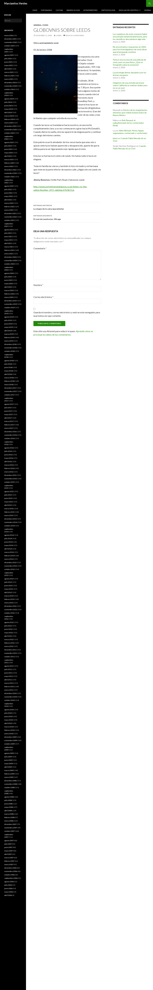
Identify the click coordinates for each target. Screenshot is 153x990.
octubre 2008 (9, 787)
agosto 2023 (9, 142)
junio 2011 (8, 673)
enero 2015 (8, 515)
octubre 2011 (9, 656)
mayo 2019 (8, 327)
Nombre (38, 285)
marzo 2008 (9, 814)
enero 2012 (8, 646)
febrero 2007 (9, 861)
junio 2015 (8, 498)
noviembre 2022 (10, 173)
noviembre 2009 (10, 740)
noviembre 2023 (10, 129)
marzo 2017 (9, 421)
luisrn (58, 35)
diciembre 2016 (10, 431)
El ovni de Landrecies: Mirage (67, 217)
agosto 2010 (9, 710)
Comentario (40, 248)
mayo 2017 (8, 414)
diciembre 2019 (10, 301)
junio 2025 (8, 62)
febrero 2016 (9, 468)
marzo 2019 (9, 334)
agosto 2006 (9, 881)
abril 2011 (8, 680)
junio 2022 (8, 193)
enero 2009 (8, 777)
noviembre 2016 (10, 435)
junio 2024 (8, 106)
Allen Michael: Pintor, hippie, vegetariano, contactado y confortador (130, 131)
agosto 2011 (9, 666)
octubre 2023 (9, 133)
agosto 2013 (9, 579)
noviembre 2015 (10, 479)
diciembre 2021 (10, 213)
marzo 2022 (9, 203)
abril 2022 (8, 200)
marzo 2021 (9, 247)
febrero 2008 (9, 817)
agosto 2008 (9, 797)
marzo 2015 (9, 508)
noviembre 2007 (10, 828)
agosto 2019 (9, 317)
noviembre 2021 (10, 217)
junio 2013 (8, 585)
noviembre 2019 (10, 304)
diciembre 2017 (10, 388)
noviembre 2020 (10, 260)
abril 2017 (8, 418)
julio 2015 (8, 495)
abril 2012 (8, 636)
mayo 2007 (8, 851)
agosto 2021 (9, 230)
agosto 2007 (9, 840)
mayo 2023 (8, 153)
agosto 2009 (9, 753)
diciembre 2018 (10, 344)
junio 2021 (8, 236)
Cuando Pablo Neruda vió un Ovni (129, 147)
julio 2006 (8, 885)
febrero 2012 (9, 643)
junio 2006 (8, 888)
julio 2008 (8, 800)
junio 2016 (8, 455)
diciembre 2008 (10, 781)
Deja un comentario (75, 35)
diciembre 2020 (10, 257)
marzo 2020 (9, 290)
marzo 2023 (9, 159)
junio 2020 (8, 280)
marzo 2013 (9, 596)
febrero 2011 (9, 686)
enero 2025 (8, 79)
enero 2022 (8, 210)
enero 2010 (8, 733)
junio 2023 (8, 149)
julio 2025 (8, 58)
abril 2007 (8, 854)
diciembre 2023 (10, 126)
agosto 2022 (9, 186)
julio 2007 (8, 844)
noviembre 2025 (10, 42)
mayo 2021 (8, 240)
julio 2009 (8, 757)
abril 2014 (8, 549)
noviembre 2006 (10, 871)
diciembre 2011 (10, 650)
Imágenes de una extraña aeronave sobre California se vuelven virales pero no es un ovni (130, 85)
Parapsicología (73, 10)
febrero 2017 (9, 425)
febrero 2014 (9, 556)
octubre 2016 (9, 438)
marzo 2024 (9, 116)
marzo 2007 (9, 858)
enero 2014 (8, 559)
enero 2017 (8, 428)
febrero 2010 (9, 730)
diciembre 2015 (10, 475)
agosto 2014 (9, 535)
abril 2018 (8, 374)
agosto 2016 (9, 448)
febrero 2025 (9, 76)
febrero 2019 (9, 337)
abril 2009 (8, 767)
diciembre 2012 (10, 606)
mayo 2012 (8, 633)
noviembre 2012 (10, 609)
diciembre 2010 (10, 693)
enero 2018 (8, 384)
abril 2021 (8, 243)
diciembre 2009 (10, 737)
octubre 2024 (9, 89)
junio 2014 (8, 542)
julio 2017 (8, 408)
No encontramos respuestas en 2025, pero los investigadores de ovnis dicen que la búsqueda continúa (130, 49)
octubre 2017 (9, 395)
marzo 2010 (9, 727)
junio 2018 (8, 367)
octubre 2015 (9, 482)
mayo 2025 (8, 65)
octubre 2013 (9, 569)
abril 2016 (8, 461)
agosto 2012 (9, 622)
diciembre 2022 (10, 170)
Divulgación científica (128, 10)
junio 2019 (8, 324)
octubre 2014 (9, 526)
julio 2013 (8, 582)
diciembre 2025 (10, 39)
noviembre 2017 (10, 391)
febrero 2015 (9, 512)
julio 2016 (8, 451)
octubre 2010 (9, 700)
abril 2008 (8, 810)
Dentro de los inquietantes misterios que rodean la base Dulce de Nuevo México (130, 112)
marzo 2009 (9, 770)
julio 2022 (8, 189)
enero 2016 (8, 472)
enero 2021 (8, 254)
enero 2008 (8, 821)
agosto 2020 (9, 273)
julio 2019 (8, 320)
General (147, 10)
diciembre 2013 (10, 562)
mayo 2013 (8, 589)
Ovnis (34, 10)
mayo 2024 (8, 109)
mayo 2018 (8, 371)
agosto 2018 (9, 360)
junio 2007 (8, 847)
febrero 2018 (9, 381)
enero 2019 (8, 341)
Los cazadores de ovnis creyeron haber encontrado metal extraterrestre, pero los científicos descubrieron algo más (130, 36)
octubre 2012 (9, 613)
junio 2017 (8, 411)
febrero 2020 (9, 294)
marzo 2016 (9, 465)
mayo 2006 (8, 892)
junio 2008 (8, 804)
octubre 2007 (9, 831)
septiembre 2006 (10, 878)
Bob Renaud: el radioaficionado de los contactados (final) (128, 123)
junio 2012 (8, 629)
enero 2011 (8, 690)
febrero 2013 (9, 599)
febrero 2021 (9, 250)
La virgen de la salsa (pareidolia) (67, 207)
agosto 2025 (9, 55)
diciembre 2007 (10, 824)
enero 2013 (8, 603)
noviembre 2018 (10, 348)
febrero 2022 (9, 206)
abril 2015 (8, 505)
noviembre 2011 (10, 653)
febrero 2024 (9, 119)
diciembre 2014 (10, 519)
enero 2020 (8, 297)
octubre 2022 (9, 177)
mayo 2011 (8, 676)
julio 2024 (8, 102)
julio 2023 (8, 146)
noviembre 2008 (10, 784)
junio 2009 (8, 760)
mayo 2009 (8, 763)
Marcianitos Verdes (15, 3)
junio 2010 (8, 716)
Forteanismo (46, 10)
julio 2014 (8, 538)
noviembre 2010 (10, 697)
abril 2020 (8, 287)
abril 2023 (8, 156)
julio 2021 (8, 233)
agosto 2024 (9, 99)
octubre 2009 (9, 744)
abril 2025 (8, 69)
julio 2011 (8, 669)
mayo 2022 (8, 196)
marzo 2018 (9, 378)
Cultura (59, 10)
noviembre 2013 (10, 566)
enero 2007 (8, 864)
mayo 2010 (8, 720)
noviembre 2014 (10, 522)
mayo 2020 (8, 283)
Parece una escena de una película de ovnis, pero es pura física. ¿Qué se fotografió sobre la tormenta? (129, 62)
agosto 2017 (9, 404)
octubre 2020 (9, 264)
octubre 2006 (9, 875)
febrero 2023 (9, 163)
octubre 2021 (9, 220)
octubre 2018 (9, 351)
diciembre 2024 (10, 82)
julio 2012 (8, 626)
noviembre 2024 (10, 86)
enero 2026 (8, 35)
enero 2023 (8, 166)
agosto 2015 (9, 491)
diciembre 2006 (10, 868)
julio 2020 (8, 277)
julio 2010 (8, 713)
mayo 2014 (8, 545)
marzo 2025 (9, 72)
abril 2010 (8, 723)
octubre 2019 (9, 307)
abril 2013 (8, 592)
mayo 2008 (8, 807)
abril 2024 (8, 112)
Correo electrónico (43, 297)
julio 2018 (8, 364)
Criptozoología (108, 10)
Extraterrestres (90, 10)
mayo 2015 (8, 502)
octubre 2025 (9, 46)
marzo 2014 (9, 552)
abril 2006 (8, 895)
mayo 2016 (8, 458)
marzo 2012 (9, 639)
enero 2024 (8, 123)
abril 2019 (8, 331)
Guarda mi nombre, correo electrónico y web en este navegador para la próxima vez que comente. (66, 314)
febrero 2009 (9, 774)
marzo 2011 (9, 683)
